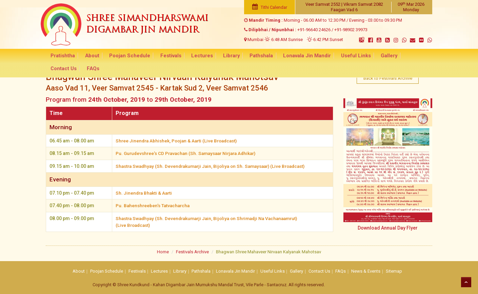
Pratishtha (64, 56)
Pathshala (245, 56)
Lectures (192, 56)
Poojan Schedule (125, 56)
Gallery (364, 56)
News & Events (365, 270)
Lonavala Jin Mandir (288, 56)
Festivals (163, 56)
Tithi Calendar (266, 7)
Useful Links (334, 56)
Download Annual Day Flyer (388, 226)
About (90, 56)
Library (218, 56)
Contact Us (393, 56)
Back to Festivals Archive (387, 77)
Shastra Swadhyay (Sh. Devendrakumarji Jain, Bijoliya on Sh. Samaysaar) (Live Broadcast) (216, 166)
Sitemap (394, 270)
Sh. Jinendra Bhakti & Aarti (145, 192)
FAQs (420, 56)
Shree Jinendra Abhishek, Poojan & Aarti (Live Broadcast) (179, 140)
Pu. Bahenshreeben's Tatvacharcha (154, 205)
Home (163, 250)
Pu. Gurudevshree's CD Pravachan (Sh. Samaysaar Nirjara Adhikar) (190, 153)
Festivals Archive (192, 250)
